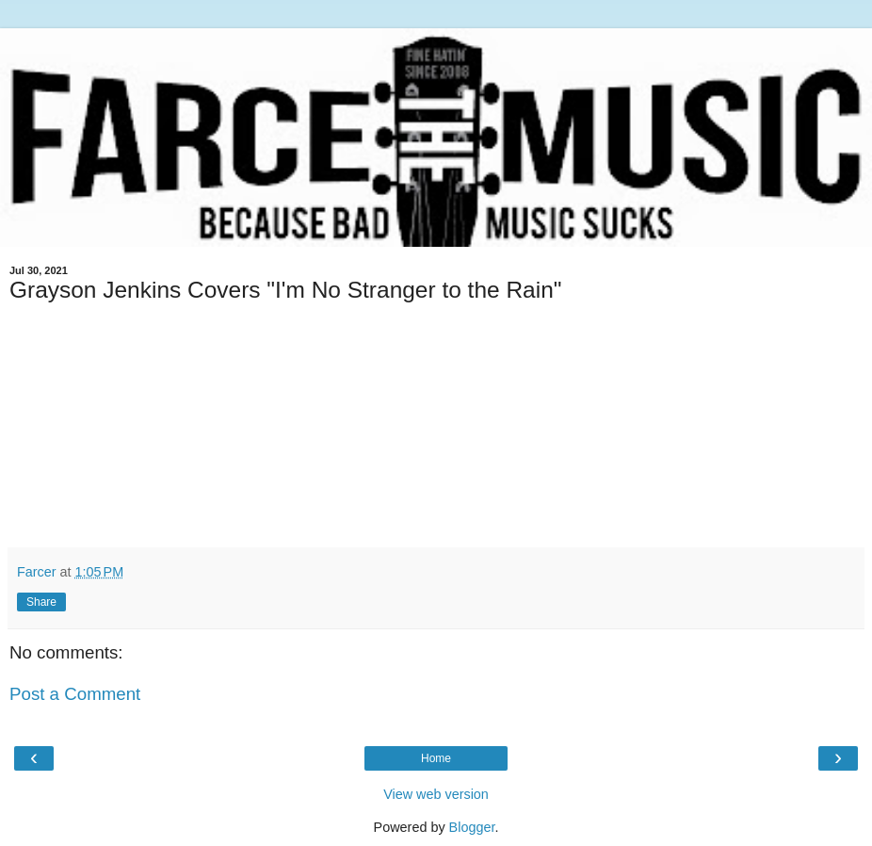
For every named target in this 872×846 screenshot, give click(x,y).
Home (436, 758)
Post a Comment (74, 694)
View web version (436, 794)
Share (41, 602)
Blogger (472, 827)
